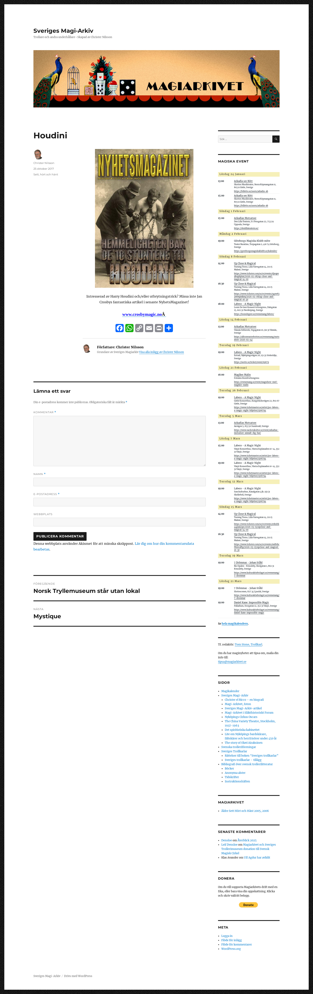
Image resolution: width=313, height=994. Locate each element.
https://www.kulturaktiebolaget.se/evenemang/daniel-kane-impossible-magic (256, 611)
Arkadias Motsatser (245, 218)
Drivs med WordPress (78, 976)
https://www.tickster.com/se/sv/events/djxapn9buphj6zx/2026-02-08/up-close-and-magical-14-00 (256, 276)
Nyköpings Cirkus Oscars (241, 717)
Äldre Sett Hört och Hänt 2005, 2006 (245, 811)
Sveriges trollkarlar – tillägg (243, 760)
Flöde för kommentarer (236, 944)
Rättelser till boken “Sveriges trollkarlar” (251, 755)
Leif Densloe (229, 844)
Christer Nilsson (43, 163)
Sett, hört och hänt (45, 174)
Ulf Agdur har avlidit (257, 857)
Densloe (226, 840)
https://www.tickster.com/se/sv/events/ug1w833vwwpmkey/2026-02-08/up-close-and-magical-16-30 (256, 297)
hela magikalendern (235, 623)
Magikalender (230, 691)
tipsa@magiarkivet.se (232, 661)
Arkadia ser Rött (243, 181)
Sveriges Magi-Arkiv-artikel (243, 708)
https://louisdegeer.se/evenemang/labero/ (254, 314)
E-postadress (46, 494)
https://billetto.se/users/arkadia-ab (251, 191)
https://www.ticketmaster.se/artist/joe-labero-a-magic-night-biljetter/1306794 (256, 500)
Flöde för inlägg (231, 940)
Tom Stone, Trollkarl (248, 644)
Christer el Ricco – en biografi (244, 700)
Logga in (227, 936)
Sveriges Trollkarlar (234, 751)
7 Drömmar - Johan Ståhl (248, 562)
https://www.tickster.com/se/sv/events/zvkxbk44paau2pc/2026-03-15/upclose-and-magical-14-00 (256, 527)
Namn (39, 474)
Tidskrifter (232, 777)
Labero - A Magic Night (247, 303)
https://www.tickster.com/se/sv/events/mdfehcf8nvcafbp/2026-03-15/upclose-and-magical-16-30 (256, 547)
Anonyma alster (235, 773)
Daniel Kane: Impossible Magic (251, 602)
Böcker (229, 768)
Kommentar (44, 412)
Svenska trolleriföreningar (238, 747)
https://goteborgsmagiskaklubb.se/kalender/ (255, 251)
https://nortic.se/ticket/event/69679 (251, 362)
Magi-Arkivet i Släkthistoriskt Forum (249, 712)
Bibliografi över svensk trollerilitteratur (247, 764)
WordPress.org (231, 949)
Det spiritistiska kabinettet (242, 730)
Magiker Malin (242, 374)
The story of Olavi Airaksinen (244, 743)
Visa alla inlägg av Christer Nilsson (161, 352)
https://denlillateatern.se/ (246, 228)
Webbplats (43, 514)
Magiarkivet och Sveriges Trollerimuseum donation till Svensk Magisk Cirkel (248, 849)
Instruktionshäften (237, 781)
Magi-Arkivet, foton (238, 704)
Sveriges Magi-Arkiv (63, 30)
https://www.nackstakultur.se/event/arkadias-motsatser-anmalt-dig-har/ (256, 431)
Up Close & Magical (245, 263)
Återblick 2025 (247, 840)
